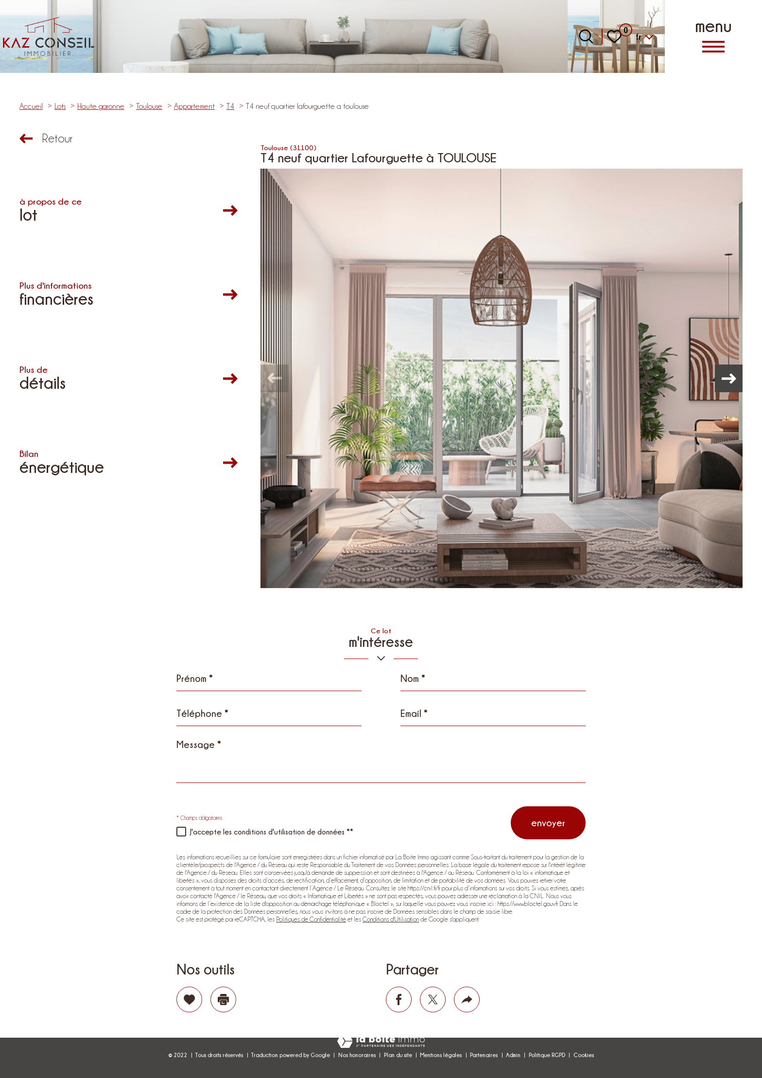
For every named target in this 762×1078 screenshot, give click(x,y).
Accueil (31, 106)
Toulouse (149, 106)
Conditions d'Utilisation (391, 919)
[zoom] (501, 378)
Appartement (194, 106)
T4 (230, 106)
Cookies (583, 1055)
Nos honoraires (357, 1055)
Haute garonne (100, 106)
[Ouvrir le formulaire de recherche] (586, 36)
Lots (60, 106)
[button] (728, 378)
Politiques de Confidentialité (311, 919)
